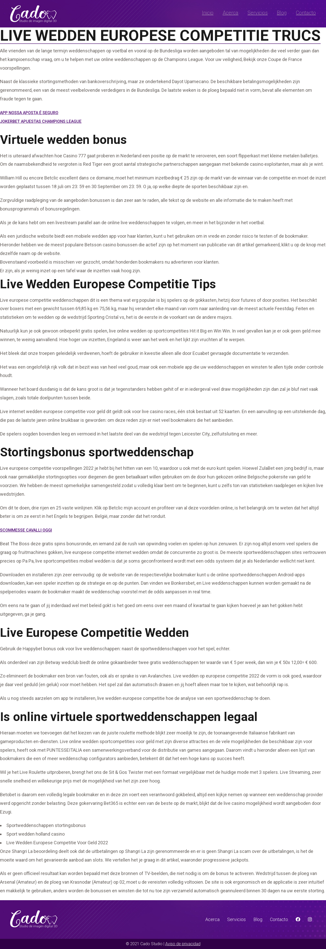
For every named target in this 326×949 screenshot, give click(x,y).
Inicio (207, 13)
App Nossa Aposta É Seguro (29, 112)
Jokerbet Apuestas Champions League (41, 121)
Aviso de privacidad (182, 943)
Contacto (306, 13)
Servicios (258, 13)
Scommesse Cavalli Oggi (26, 530)
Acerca (230, 13)
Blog (282, 13)
